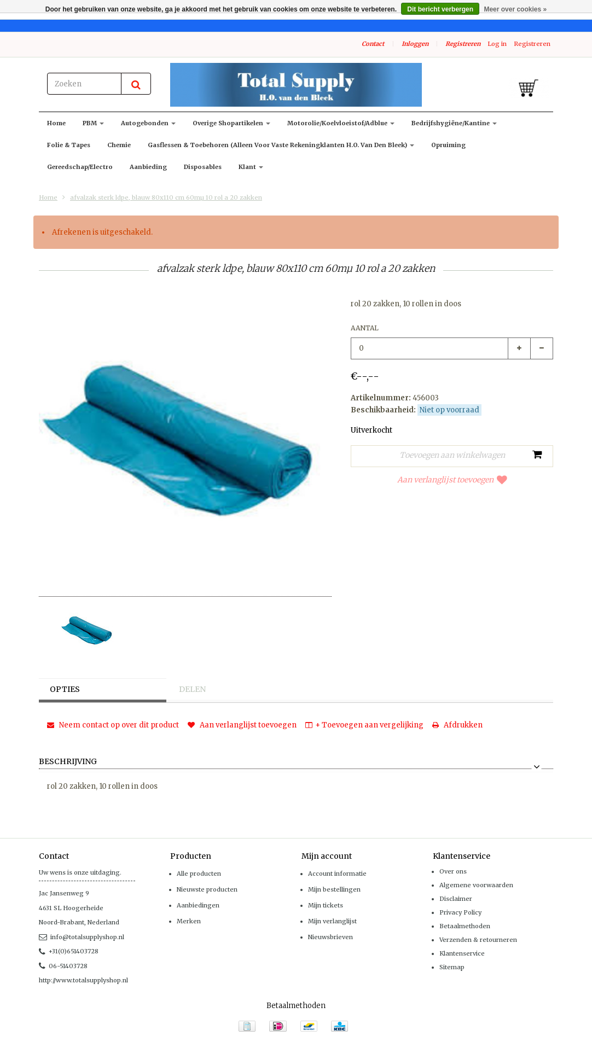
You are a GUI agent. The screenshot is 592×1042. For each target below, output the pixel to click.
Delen (192, 689)
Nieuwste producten (207, 889)
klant (251, 167)
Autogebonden (148, 123)
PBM (93, 123)
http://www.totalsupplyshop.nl (83, 980)
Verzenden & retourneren (478, 940)
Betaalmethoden (464, 926)
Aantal (365, 328)
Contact (373, 44)
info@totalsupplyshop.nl (81, 937)
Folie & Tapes (68, 145)
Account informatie (337, 873)
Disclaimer (455, 899)
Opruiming (448, 145)
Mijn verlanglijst (332, 921)
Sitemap (452, 967)
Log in (497, 44)
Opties (65, 689)
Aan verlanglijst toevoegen (452, 480)
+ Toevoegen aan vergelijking (364, 725)
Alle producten (199, 873)
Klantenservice (462, 953)
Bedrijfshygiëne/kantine (454, 123)
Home (56, 123)
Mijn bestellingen (334, 889)
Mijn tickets (325, 905)
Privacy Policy (460, 912)
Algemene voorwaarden (476, 885)
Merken (189, 921)
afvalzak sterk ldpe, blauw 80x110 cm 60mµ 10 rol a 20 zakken (166, 197)
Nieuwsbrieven (330, 937)
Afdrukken (457, 725)
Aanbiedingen (198, 905)
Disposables (203, 167)
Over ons (453, 871)
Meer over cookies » (515, 9)
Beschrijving (68, 762)
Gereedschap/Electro (80, 167)
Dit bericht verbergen (440, 9)
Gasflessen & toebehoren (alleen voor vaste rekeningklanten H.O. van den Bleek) (281, 145)
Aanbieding (148, 167)
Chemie (119, 145)
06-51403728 (63, 966)
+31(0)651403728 (68, 951)
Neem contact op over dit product (113, 725)
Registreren (462, 44)
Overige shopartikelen (231, 123)
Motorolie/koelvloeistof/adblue (340, 123)
